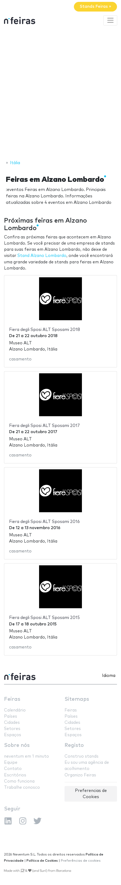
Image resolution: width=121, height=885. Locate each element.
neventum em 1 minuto (26, 756)
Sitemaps (77, 699)
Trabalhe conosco (22, 788)
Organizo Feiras (80, 775)
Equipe (10, 763)
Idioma (108, 676)
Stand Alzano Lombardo (41, 256)
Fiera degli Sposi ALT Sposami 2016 (44, 522)
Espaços (12, 735)
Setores (12, 729)
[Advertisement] (60, 93)
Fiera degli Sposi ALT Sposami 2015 (44, 618)
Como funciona (19, 781)
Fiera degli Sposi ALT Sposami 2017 (44, 426)
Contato (13, 769)
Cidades (12, 723)
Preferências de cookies (81, 860)
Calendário (15, 710)
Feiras (12, 699)
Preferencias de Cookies (91, 794)
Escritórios (15, 775)
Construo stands (82, 756)
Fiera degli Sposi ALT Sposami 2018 (44, 330)
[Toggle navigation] (110, 20)
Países (10, 716)
